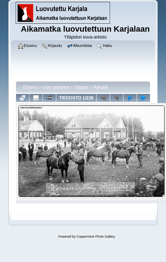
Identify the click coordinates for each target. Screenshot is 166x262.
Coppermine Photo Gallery (95, 236)
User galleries (55, 87)
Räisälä (100, 87)
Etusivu (30, 87)
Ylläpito (81, 87)
